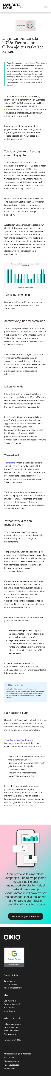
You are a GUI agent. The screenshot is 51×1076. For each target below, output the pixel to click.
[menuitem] (25, 981)
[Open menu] (46, 6)
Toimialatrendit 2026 (12, 1040)
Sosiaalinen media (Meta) (27, 591)
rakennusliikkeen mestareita (17, 109)
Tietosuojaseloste (11, 1061)
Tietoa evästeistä (11, 1065)
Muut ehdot (9, 1057)
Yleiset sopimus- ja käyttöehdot (17, 1053)
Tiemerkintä (9, 462)
